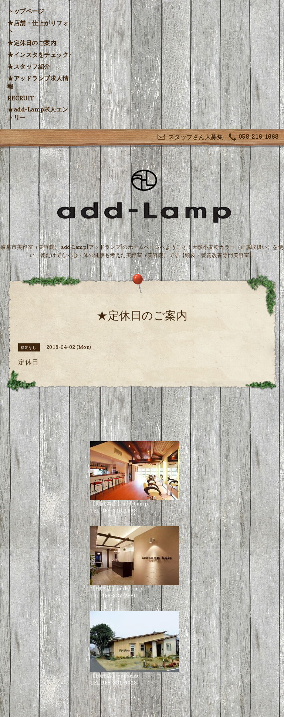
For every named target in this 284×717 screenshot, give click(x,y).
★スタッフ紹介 (28, 66)
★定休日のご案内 (31, 43)
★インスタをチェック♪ (39, 54)
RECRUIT (20, 98)
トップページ (25, 11)
